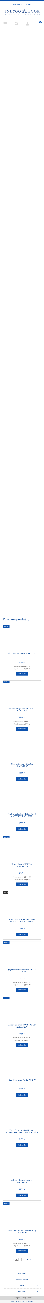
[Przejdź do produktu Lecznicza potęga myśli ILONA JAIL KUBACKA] (22, 695)
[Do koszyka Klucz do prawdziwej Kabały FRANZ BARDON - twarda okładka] (22, 1145)
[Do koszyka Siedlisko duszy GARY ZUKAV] (22, 1095)
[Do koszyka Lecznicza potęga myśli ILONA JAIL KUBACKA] (22, 729)
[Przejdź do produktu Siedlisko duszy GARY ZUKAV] (22, 1066)
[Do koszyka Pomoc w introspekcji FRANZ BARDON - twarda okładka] (22, 935)
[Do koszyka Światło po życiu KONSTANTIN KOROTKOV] (22, 1045)
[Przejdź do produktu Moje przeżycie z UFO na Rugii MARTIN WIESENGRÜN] (22, 800)
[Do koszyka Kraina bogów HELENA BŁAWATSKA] (22, 884)
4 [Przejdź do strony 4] (27, 1259)
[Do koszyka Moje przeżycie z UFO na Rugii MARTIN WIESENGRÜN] (22, 829)
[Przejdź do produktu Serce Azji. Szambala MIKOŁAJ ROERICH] (22, 1216)
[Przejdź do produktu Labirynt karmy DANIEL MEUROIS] (22, 1166)
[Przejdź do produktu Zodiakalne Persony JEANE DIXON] (22, 639)
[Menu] (5, 24)
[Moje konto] (27, 24)
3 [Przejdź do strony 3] (23, 1259)
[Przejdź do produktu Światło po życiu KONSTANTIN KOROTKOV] (22, 1011)
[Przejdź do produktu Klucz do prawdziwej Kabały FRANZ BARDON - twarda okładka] (22, 1116)
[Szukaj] (16, 23)
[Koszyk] (38, 23)
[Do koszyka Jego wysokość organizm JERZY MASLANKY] (22, 990)
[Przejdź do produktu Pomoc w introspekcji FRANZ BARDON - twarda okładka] (22, 905)
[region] (22, 320)
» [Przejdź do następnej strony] (30, 1259)
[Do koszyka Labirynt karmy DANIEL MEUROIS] (22, 1195)
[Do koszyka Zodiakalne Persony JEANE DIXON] (22, 674)
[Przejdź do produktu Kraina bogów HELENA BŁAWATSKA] (22, 850)
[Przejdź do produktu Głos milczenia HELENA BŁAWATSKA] (22, 750)
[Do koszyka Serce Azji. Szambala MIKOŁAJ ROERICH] (22, 1251)
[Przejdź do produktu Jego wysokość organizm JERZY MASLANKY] (22, 956)
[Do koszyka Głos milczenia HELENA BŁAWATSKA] (22, 779)
